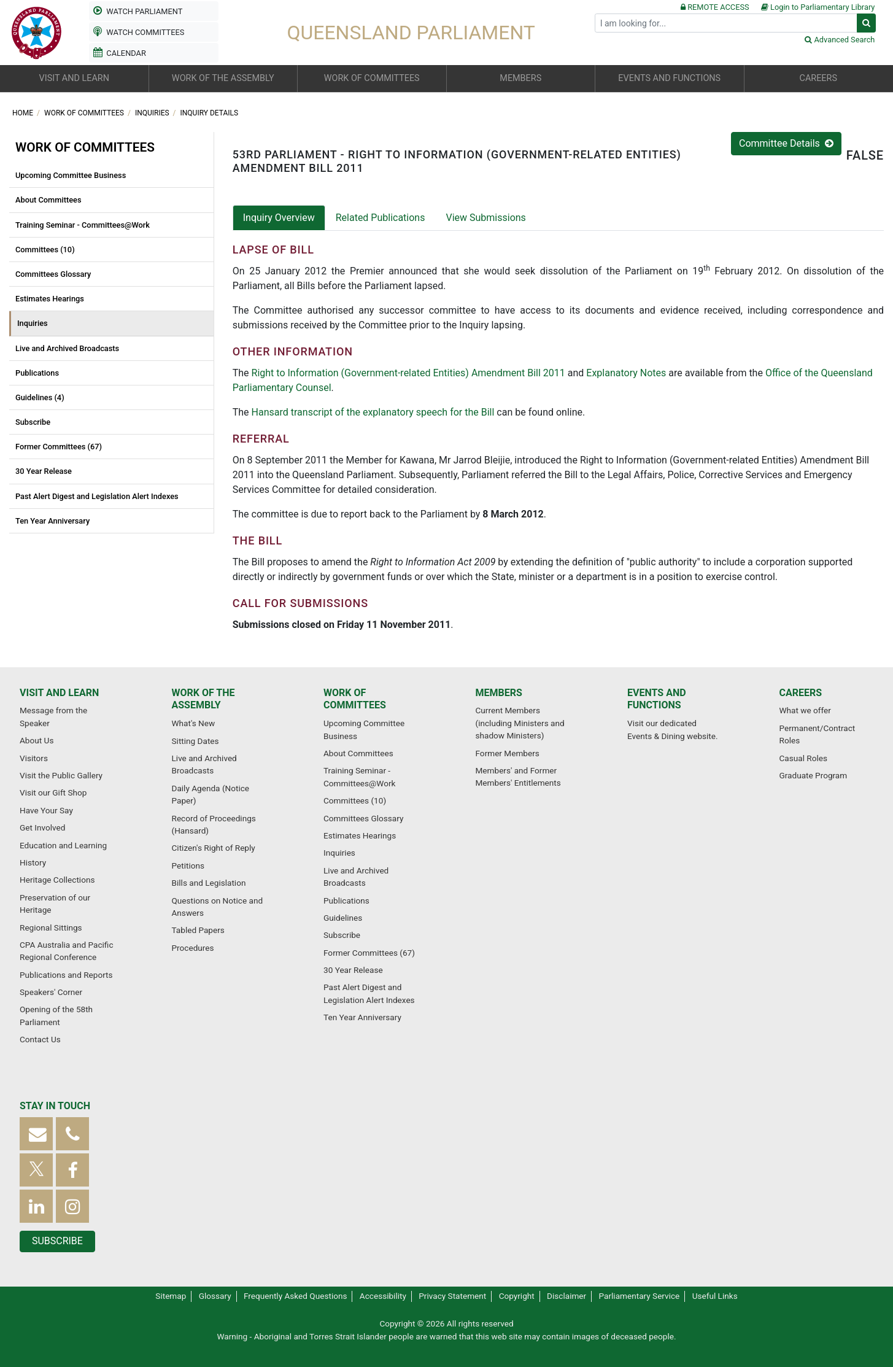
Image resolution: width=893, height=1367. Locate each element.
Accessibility (383, 1296)
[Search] (726, 23)
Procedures (193, 948)
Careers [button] (818, 78)
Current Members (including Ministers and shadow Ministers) (520, 722)
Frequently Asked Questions (295, 1296)
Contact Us (40, 1039)
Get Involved (42, 827)
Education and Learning (63, 845)
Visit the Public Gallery (61, 775)
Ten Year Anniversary (52, 520)
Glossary (215, 1296)
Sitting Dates (195, 741)
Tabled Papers (198, 930)
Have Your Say (46, 810)
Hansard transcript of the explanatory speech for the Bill (373, 412)
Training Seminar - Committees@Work (82, 225)
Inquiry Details (209, 113)
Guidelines (342, 918)
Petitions (188, 865)
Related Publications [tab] (380, 217)
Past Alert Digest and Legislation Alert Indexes (97, 496)
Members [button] (520, 78)
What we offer (805, 710)
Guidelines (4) (39, 397)
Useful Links (715, 1296)
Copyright (517, 1296)
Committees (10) (45, 249)
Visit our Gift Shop (53, 792)
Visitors (34, 758)
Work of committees (85, 113)
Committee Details (786, 143)
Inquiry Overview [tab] (279, 217)
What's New (193, 723)
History (33, 862)
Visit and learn (59, 693)
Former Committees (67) (58, 446)
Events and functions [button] (669, 78)
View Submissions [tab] (485, 217)
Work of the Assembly (203, 699)
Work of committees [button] (372, 78)
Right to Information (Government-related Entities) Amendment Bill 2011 (408, 373)
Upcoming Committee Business (70, 175)
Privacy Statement (452, 1296)
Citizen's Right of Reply (213, 848)
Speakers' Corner (51, 992)
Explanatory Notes (626, 373)
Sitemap (170, 1296)
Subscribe (32, 422)
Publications (37, 373)
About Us (36, 740)
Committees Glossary (53, 274)
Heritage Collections (57, 880)
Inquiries (153, 113)
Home (23, 113)
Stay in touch (55, 1106)
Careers (800, 693)
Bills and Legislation (209, 883)
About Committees (48, 199)
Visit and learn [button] (74, 78)
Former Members (507, 753)
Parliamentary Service (639, 1296)
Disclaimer (566, 1296)
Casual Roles (803, 758)
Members (499, 693)
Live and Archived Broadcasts (67, 348)
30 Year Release (43, 471)
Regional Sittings (51, 927)
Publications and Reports (66, 975)
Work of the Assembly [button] (223, 78)
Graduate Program (813, 775)
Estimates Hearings (49, 298)
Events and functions (656, 699)
